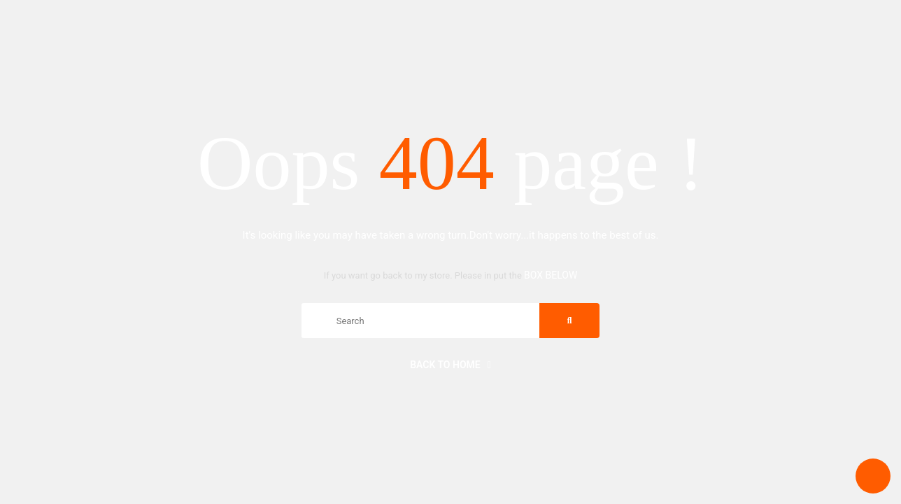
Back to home (450, 364)
